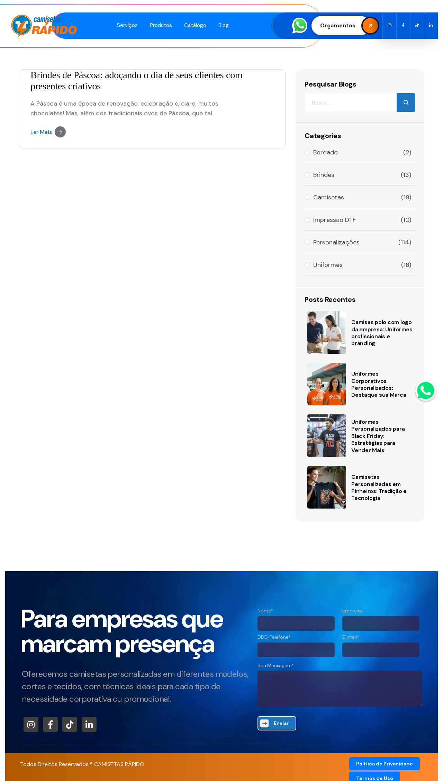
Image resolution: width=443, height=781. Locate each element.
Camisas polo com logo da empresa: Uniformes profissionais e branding (382, 332)
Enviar (281, 723)
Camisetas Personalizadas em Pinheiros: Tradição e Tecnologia (379, 487)
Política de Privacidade (384, 764)
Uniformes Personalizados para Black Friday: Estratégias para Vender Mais (378, 436)
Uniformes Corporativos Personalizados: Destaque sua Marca (378, 384)
